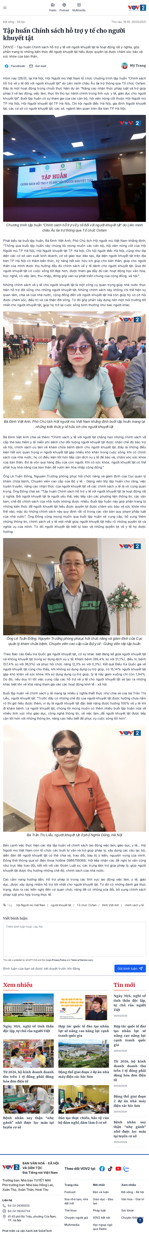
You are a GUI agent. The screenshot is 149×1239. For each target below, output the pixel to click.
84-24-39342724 (19, 1211)
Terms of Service (79, 960)
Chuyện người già (76, 1217)
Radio (52, 7)
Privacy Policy (59, 960)
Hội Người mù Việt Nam (30, 905)
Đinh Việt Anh (110, 905)
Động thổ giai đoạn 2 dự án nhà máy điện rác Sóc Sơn (130, 1101)
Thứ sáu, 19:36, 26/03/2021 (128, 21)
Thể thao (70, 1210)
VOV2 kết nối (101, 1217)
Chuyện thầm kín (132, 1217)
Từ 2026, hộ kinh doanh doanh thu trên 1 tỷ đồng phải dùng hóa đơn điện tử (130, 1070)
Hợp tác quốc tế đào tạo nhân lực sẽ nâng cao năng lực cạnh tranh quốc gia (130, 1035)
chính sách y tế (134, 905)
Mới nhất (99, 1184)
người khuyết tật (61, 905)
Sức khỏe (127, 1210)
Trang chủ (71, 1184)
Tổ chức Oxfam (87, 905)
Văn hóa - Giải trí (132, 1199)
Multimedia (79, 7)
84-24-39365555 (19, 1205)
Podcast (64, 7)
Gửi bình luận (130, 968)
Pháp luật (99, 1210)
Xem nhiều (128, 1184)
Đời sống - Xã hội (14, 21)
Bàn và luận (101, 1192)
